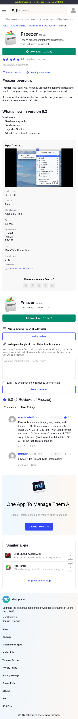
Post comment (38, 389)
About (5, 629)
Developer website (38, 72)
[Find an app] (13, 10)
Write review (39, 336)
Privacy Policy (9, 667)
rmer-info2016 (26, 417)
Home (5, 25)
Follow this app (12, 72)
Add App (6, 637)
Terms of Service (11, 660)
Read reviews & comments (15, 65)
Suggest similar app (39, 580)
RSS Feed (7, 706)
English (6, 621)
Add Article (8, 652)
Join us (59, 1)
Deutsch (16, 621)
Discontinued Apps (12, 644)
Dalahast (23, 454)
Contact (6, 690)
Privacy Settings (10, 675)
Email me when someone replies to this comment (34, 382)
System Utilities (18, 25)
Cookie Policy (9, 683)
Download (39, 51)
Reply (32, 445)
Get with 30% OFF (39, 526)
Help (4, 698)
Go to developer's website (19, 268)
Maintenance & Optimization (42, 25)
